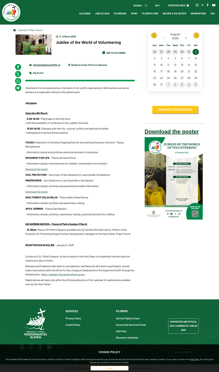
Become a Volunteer (174, 13)
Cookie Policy (73, 324)
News (134, 13)
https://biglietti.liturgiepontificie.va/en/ (63, 274)
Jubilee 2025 (102, 13)
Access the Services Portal (131, 324)
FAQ (213, 13)
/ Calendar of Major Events (29, 30)
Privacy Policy (73, 318)
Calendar (84, 13)
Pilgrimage (120, 13)
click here (194, 359)
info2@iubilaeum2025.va (46, 65)
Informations (198, 13)
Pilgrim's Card (150, 13)
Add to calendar (113, 52)
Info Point (121, 331)
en (156, 5)
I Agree (109, 368)
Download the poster (36, 169)
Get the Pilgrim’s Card (127, 318)
